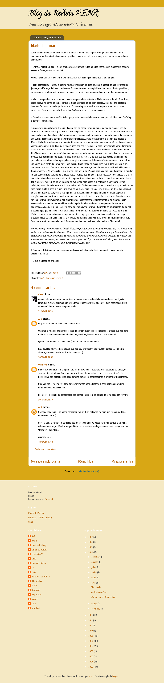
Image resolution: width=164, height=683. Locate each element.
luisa (34, 603)
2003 (91, 666)
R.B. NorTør (37, 581)
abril (93, 582)
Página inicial (86, 461)
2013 (90, 615)
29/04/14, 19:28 (45, 311)
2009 (91, 635)
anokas (35, 599)
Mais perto (96, 587)
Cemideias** (37, 554)
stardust (36, 608)
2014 (90, 552)
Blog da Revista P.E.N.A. (64, 14)
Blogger (115, 676)
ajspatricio (36, 594)
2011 (90, 625)
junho (94, 572)
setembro (96, 556)
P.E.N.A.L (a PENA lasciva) (40, 517)
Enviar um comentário (45, 449)
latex (91, 676)
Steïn (34, 585)
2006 (91, 651)
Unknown (43, 364)
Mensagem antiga (122, 461)
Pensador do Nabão (41, 576)
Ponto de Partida (36, 513)
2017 (90, 537)
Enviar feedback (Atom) (88, 471)
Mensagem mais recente (45, 461)
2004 (91, 661)
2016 (90, 542)
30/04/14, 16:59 (45, 442)
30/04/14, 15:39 (45, 399)
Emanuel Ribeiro (39, 563)
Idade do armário (99, 592)
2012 (90, 620)
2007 (91, 646)
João (34, 572)
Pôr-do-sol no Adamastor (103, 597)
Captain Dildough (39, 545)
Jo (33, 567)
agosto (95, 562)
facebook (49, 499)
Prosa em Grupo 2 (54, 278)
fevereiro (96, 608)
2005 (91, 656)
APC (43, 278)
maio (94, 577)
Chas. (41, 294)
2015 (90, 547)
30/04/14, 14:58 (45, 357)
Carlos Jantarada (39, 549)
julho (94, 567)
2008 (91, 641)
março (94, 603)
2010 (90, 630)
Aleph (34, 540)
